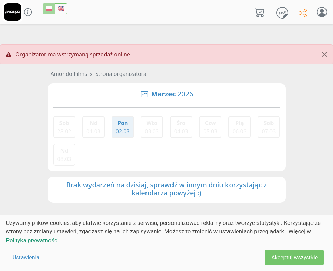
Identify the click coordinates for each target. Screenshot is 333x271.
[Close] (324, 54)
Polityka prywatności (32, 240)
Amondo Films (69, 74)
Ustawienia (26, 257)
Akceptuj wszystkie (294, 257)
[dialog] (166, 243)
